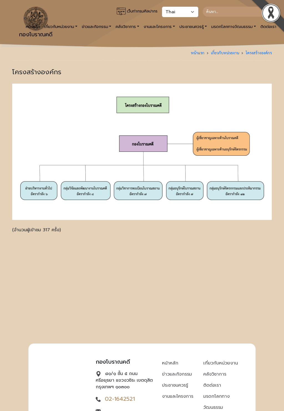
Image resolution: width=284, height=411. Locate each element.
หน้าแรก (197, 52)
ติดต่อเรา (212, 385)
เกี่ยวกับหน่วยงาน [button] (59, 27)
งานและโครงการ (177, 396)
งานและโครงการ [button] (158, 27)
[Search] (235, 12)
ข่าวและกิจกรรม (177, 374)
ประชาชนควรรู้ (175, 385)
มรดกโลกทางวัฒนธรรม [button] (232, 27)
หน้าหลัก (170, 363)
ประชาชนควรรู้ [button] (191, 27)
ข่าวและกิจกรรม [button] (95, 27)
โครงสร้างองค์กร (259, 52)
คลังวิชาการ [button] (126, 27)
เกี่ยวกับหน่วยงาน (225, 52)
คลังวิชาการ (214, 374)
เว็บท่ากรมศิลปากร (137, 11)
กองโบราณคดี (35, 22)
